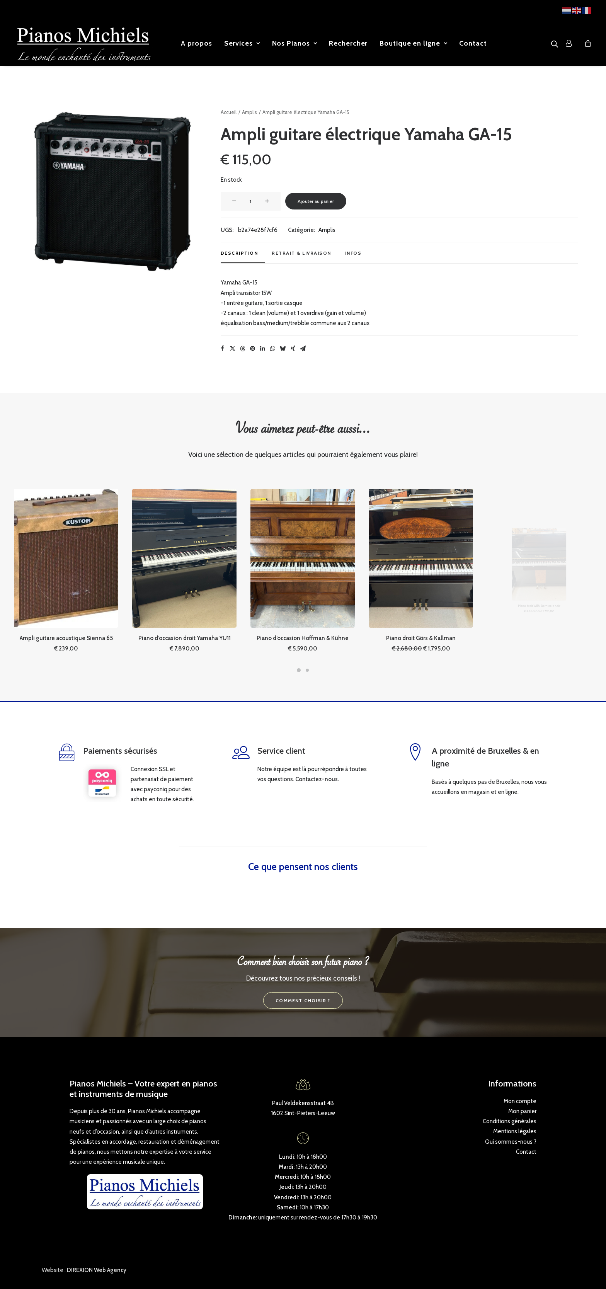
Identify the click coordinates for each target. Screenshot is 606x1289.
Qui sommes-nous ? (510, 1141)
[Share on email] (303, 348)
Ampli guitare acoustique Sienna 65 (66, 605)
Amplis (249, 112)
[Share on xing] (293, 348)
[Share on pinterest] (252, 348)
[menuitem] (196, 43)
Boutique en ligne (413, 43)
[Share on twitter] (232, 348)
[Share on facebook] (222, 348)
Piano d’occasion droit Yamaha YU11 (184, 605)
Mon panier (522, 1110)
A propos (196, 43)
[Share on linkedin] (262, 348)
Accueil (229, 112)
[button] (110, 190)
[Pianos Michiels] (83, 43)
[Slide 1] (298, 670)
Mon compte (520, 1100)
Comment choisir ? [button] (303, 1000)
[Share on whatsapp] (272, 348)
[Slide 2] (307, 670)
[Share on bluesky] (283, 348)
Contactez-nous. (317, 778)
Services (242, 43)
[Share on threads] (242, 348)
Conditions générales (509, 1121)
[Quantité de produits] (251, 201)
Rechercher (348, 43)
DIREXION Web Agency (96, 1270)
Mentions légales (514, 1131)
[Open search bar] (555, 44)
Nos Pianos (294, 43)
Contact (473, 43)
